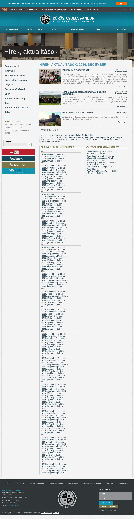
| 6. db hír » (53, 156)
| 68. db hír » (101, 156)
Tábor (8, 112)
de (94, 9)
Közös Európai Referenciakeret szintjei (18, 132)
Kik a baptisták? (17, 9)
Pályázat (9, 85)
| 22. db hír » (102, 171)
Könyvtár (110, 483)
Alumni (99, 29)
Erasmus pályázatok (15, 89)
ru (97, 9)
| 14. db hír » (54, 278)
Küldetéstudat (32, 9)
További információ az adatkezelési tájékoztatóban (88, 4)
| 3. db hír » (52, 176)
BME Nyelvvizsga (37, 483)
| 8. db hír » (53, 159)
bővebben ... (122, 86)
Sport (7, 94)
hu (88, 9)
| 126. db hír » (99, 152)
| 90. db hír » (102, 158)
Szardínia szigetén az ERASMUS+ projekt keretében (84, 93)
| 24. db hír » (101, 162)
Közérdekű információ (16, 80)
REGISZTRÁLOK (109, 506)
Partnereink (73, 483)
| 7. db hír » (52, 236)
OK (30, 144)
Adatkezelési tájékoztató (50, 513)
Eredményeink (12, 66)
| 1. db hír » (52, 161)
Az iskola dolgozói (34, 29)
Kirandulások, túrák (15, 75)
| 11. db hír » (54, 464)
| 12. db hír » (53, 373)
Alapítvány (20, 483)
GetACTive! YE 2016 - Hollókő (77, 112)
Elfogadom (121, 4)
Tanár (7, 103)
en (91, 9)
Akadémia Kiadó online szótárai (18, 125)
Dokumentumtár (56, 483)
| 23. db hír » (97, 154)
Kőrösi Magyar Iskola (92, 483)
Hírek (8, 483)
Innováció (10, 71)
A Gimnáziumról (12, 29)
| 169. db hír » (95, 165)
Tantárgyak (123, 483)
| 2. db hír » (55, 172)
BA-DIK (127, 9)
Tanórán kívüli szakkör (16, 108)
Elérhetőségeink (76, 9)
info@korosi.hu (13, 505)
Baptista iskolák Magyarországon (54, 9)
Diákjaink (56, 29)
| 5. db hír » (52, 154)
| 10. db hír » (53, 181)
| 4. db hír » (54, 166)
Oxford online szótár (13, 128)
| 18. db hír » (96, 160)
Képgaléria (121, 29)
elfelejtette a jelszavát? (108, 510)
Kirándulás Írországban (76, 70)
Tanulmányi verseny (15, 98)
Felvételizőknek (77, 29)
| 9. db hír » (54, 312)
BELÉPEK (106, 503)
